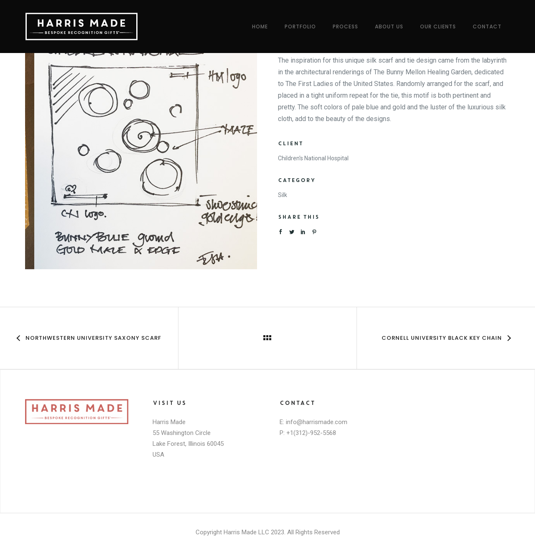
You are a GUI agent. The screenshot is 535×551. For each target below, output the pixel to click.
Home (260, 26)
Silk (282, 195)
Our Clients (438, 26)
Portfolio (300, 26)
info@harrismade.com (316, 422)
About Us (389, 26)
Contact (487, 26)
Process (345, 26)
